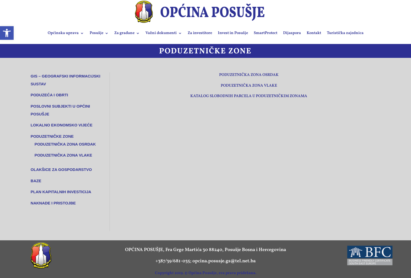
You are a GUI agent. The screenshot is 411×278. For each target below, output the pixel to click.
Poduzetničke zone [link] (52, 136)
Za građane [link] (124, 33)
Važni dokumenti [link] (161, 33)
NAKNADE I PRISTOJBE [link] (53, 203)
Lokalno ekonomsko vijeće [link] (62, 125)
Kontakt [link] (314, 33)
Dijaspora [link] (292, 33)
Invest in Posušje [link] (233, 33)
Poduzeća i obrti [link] (49, 95)
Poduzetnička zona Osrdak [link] (249, 75)
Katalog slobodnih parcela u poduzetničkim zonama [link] (248, 96)
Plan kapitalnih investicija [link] (61, 192)
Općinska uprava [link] (63, 33)
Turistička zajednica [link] (345, 33)
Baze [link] (36, 181)
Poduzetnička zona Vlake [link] (249, 85)
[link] (7, 33)
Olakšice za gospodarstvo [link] (61, 169)
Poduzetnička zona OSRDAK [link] (65, 144)
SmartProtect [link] (265, 33)
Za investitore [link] (200, 33)
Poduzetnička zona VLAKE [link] (63, 155)
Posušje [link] (96, 33)
